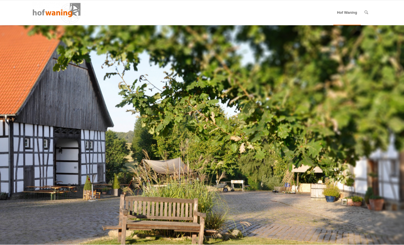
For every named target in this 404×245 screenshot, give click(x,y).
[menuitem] (347, 12)
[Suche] (366, 12)
